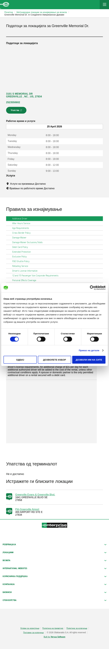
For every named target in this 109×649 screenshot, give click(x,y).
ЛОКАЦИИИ (54, 552)
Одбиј (20, 359)
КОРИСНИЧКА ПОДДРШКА (54, 576)
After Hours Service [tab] (22, 223)
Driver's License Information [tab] (26, 270)
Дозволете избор (54, 359)
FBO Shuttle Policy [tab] (22, 261)
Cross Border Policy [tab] (22, 232)
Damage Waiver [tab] (20, 237)
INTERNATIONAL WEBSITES (54, 568)
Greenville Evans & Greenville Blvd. (35, 494)
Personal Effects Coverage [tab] (25, 280)
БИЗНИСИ (54, 592)
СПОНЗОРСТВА (54, 600)
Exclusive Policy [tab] (20, 256)
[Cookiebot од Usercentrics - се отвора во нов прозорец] (92, 287)
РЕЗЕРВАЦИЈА (54, 544)
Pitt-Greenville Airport (27, 509)
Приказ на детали (89, 350)
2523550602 (13, 102)
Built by (54, 637)
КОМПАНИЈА (54, 584)
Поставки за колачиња (33, 632)
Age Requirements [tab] (21, 228)
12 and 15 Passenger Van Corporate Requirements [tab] (36, 275)
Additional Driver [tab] (21, 218)
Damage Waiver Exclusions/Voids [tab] (28, 242)
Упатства (16, 111)
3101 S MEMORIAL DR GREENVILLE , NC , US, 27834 (24, 95)
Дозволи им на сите (89, 359)
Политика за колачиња (76, 628)
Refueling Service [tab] (21, 266)
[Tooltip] (48, 183)
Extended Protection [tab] (22, 251)
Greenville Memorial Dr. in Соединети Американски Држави (34, 14)
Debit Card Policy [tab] (21, 247)
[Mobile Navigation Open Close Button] (104, 4)
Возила (54, 560)
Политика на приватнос (52, 628)
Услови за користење (29, 628)
